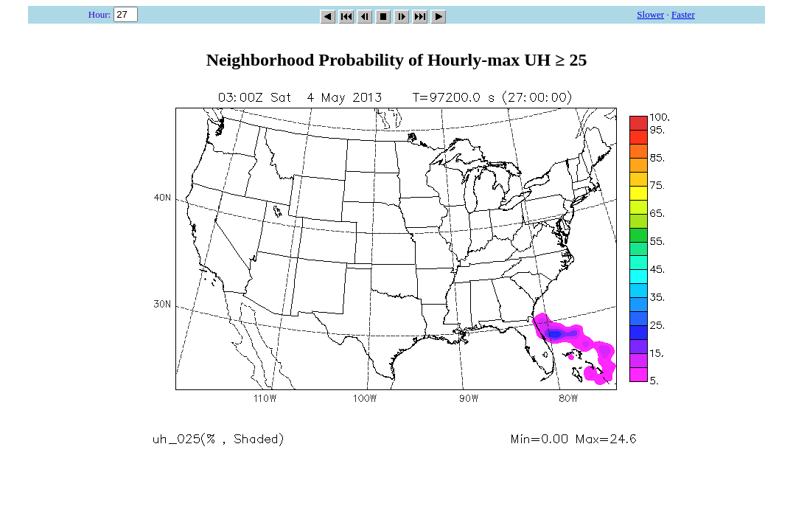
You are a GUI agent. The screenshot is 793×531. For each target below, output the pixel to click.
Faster (683, 14)
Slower (650, 14)
